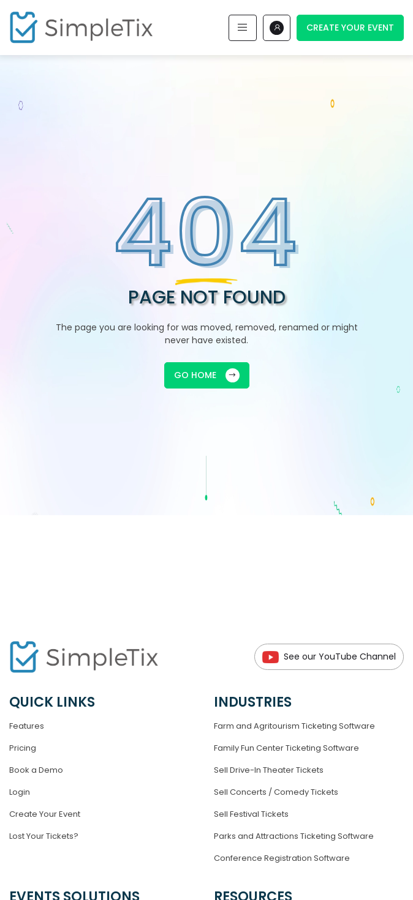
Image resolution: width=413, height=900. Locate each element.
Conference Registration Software (282, 858)
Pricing (22, 748)
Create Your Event (350, 27)
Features (26, 726)
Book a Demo (36, 770)
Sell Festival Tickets (251, 814)
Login (19, 792)
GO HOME (207, 375)
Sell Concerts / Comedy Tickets (276, 792)
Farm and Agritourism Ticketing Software (294, 726)
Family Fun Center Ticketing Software (286, 748)
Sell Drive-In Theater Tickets (269, 770)
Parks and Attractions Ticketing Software (294, 836)
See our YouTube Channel (329, 656)
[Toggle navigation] (243, 28)
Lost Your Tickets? (43, 836)
